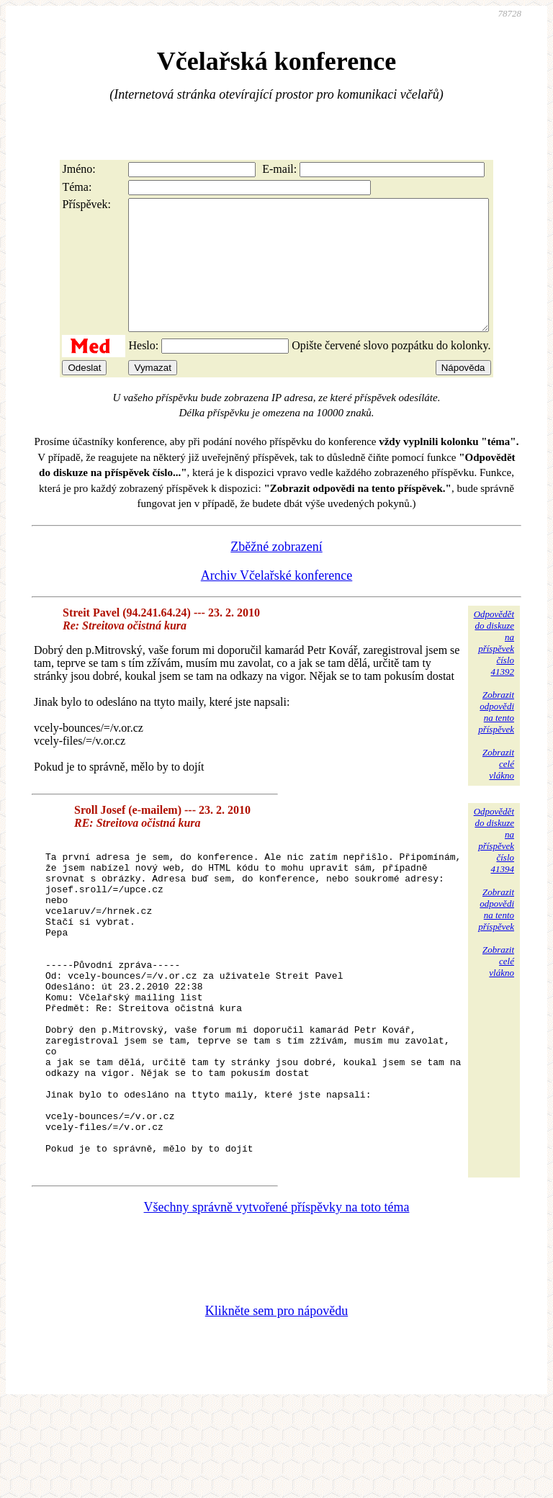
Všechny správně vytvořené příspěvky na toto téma (277, 1298)
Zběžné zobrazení (276, 572)
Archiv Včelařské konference (277, 601)
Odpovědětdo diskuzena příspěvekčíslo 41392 (494, 668)
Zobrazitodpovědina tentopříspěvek (496, 738)
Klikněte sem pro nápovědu (276, 1401)
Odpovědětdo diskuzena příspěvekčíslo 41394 (494, 866)
